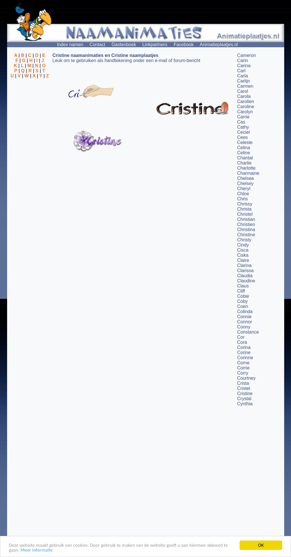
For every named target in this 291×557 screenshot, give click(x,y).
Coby (242, 301)
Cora (242, 342)
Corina (244, 347)
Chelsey (245, 183)
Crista (243, 383)
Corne (243, 362)
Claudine (246, 280)
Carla (242, 75)
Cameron (246, 55)
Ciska (243, 255)
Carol (242, 91)
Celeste (245, 142)
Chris (242, 198)
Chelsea (245, 178)
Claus (243, 285)
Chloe (243, 193)
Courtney (246, 378)
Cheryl (243, 188)
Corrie (243, 367)
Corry (242, 373)
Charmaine (248, 173)
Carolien (245, 101)
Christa (244, 209)
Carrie (243, 116)
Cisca (243, 250)
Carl (241, 70)
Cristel (243, 388)
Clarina (244, 265)
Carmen (245, 86)
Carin (242, 60)
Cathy (243, 127)
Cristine (245, 393)
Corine (244, 352)
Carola (244, 96)
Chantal (245, 157)
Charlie (244, 163)
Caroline (245, 106)
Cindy (243, 244)
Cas (241, 122)
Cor (241, 337)
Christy (244, 239)
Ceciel (243, 132)
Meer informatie (36, 551)
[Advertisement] (30, 106)
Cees (242, 137)
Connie (244, 316)
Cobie (243, 296)
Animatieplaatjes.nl (219, 44)
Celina (243, 147)
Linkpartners (154, 44)
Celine (243, 152)
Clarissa (245, 270)
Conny (243, 326)
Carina (244, 65)
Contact (97, 44)
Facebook (184, 44)
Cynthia (245, 403)
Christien (246, 224)
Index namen (70, 44)
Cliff (241, 291)
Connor (244, 321)
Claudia (245, 275)
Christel (245, 214)
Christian (246, 219)
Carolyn (245, 111)
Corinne (245, 357)
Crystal (244, 398)
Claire (243, 260)
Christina (246, 229)
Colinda (245, 311)
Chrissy (244, 204)
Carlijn (243, 81)
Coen (242, 306)
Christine (246, 234)
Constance (248, 332)
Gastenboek (123, 44)
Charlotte (246, 168)
